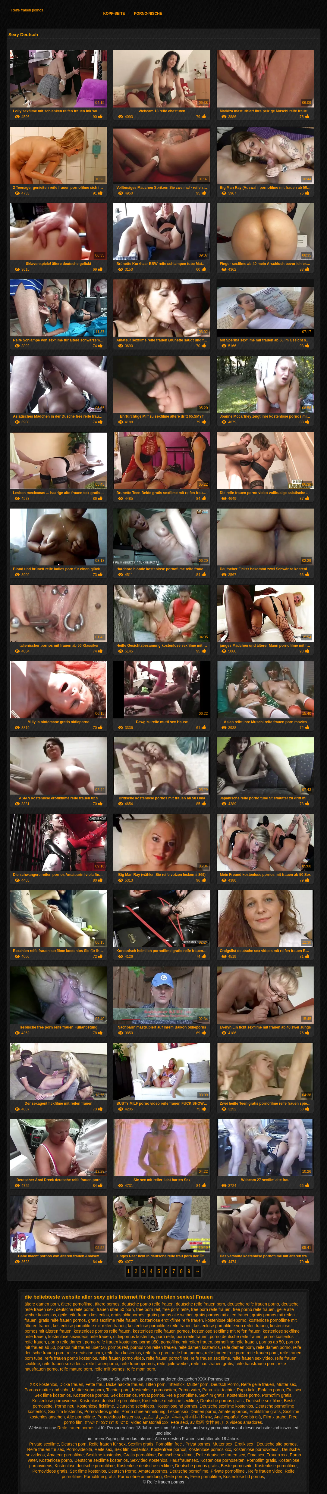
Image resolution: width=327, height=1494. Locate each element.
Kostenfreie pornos (168, 1449)
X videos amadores (244, 1422)
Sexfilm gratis (212, 1395)
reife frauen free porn (224, 1352)
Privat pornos (151, 1395)
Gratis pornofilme (140, 1454)
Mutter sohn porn (88, 1389)
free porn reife (175, 1309)
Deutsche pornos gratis (222, 1400)
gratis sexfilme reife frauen (112, 1320)
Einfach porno (271, 1389)
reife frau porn (156, 1352)
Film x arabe (274, 1417)
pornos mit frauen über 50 (81, 1347)
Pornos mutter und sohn (46, 1389)
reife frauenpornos (138, 1363)
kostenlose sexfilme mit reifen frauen (226, 1331)
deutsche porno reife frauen (147, 1304)
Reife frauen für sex (107, 1444)
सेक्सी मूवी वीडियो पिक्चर (192, 1417)
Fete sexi (179, 1422)
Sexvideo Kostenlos (148, 1460)
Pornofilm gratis (276, 1395)
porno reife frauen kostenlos (111, 1342)
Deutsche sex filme (263, 1400)
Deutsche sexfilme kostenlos (226, 1406)
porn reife (165, 1336)
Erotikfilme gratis (265, 1411)
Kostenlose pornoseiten (154, 1389)
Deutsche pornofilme (189, 1471)
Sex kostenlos (124, 1395)
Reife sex (103, 1449)
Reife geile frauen (257, 1384)
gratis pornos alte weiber (170, 1314)
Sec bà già (251, 1417)
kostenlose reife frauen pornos (161, 1331)
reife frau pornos (187, 1352)
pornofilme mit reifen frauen (186, 1342)
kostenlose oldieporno (225, 1320)
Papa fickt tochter (218, 1389)
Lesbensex (178, 1411)
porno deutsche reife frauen (235, 1336)
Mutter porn (198, 1384)
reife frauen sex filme (210, 1358)
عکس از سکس (156, 1417)
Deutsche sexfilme (175, 1454)
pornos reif (118, 1347)
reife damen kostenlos (199, 1347)
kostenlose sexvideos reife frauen (79, 1336)
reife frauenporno (102, 1363)
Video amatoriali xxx (149, 1422)
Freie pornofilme (181, 1395)
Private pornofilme (228, 1471)
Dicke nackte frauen (124, 1384)
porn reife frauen (192, 1336)
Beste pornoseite (237, 1465)
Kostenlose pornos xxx (210, 1449)
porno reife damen (65, 1342)
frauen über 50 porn (115, 1309)
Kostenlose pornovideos (54, 1400)
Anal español (226, 1417)
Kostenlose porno (243, 1395)
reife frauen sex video (252, 1358)
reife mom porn (141, 1369)
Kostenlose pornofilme (276, 1465)
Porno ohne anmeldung (144, 1411)
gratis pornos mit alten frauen (222, 1314)
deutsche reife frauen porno (253, 1304)
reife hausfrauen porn (255, 1363)
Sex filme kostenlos (52, 1395)
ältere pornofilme (77, 1304)
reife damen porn (238, 1347)
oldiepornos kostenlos (133, 1336)
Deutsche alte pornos (277, 1444)
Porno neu (64, 1406)
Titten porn (155, 1384)
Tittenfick (176, 1384)
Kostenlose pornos (90, 1395)
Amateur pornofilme (65, 1454)
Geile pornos (176, 1476)
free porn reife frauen (211, 1309)
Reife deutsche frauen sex (220, 1454)
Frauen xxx (277, 1454)
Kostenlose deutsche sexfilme (170, 1400)
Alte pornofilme (81, 1417)
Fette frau (95, 1384)
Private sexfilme (44, 1444)
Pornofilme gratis (99, 1476)
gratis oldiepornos (128, 1314)
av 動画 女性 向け (206, 1422)
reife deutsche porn (85, 1352)
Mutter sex (286, 1384)
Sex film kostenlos (65, 1411)
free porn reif (148, 1309)
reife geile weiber (173, 1363)
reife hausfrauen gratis (212, 1363)
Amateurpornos (232, 1411)
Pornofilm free (169, 1444)
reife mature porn (76, 1369)
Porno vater (189, 1389)
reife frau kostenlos (123, 1352)
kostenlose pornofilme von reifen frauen (231, 1325)
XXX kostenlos (43, 1384)
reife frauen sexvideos (63, 1363)
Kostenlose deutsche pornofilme (110, 1400)
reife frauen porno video (121, 1358)
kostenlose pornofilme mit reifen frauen (89, 1325)
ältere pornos (107, 1304)
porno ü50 (149, 1342)
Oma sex (255, 1454)
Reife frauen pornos (27, 10)
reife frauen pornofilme (167, 1358)
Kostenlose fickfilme (95, 1406)
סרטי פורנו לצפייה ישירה (106, 1422)
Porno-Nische (148, 13)
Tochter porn (118, 1389)
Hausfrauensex (184, 1460)
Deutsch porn (73, 1444)
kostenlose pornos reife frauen (102, 1331)
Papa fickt (246, 1389)
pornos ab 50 (271, 1342)
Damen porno (203, 1411)
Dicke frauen (71, 1384)
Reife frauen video (265, 1471)
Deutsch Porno (225, 1384)
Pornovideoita (79, 1449)
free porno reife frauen (254, 1309)
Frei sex (293, 1389)
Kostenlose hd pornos (176, 1406)
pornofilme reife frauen (236, 1342)
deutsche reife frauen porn (200, 1304)
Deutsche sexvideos (135, 1406)
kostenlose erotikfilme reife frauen (171, 1320)
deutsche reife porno (75, 1309)
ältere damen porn (41, 1304)
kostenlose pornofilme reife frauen (160, 1325)
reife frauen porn (262, 1352)
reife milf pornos (109, 1369)
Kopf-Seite (114, 13)
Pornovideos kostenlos (118, 1417)
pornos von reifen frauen (153, 1347)
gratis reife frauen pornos (62, 1320)
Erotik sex (244, 1444)
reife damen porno (273, 1347)
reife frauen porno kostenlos (71, 1358)
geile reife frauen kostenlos (83, 1314)
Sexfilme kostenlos (103, 1454)
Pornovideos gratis (101, 1411)
